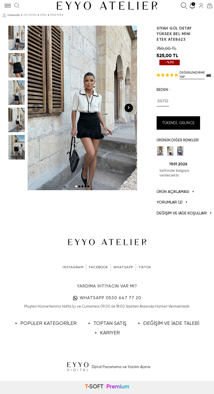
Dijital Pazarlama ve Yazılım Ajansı (107, 367)
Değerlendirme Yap (192, 74)
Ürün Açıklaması (175, 192)
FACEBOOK (98, 267)
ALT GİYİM (30, 15)
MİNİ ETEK (57, 15)
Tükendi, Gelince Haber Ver (178, 125)
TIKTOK (144, 267)
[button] (76, 186)
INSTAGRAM (73, 267)
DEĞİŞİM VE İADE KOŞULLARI (178, 213)
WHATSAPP (123, 267)
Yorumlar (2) (172, 202)
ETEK (43, 15)
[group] (82, 108)
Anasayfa (11, 15)
